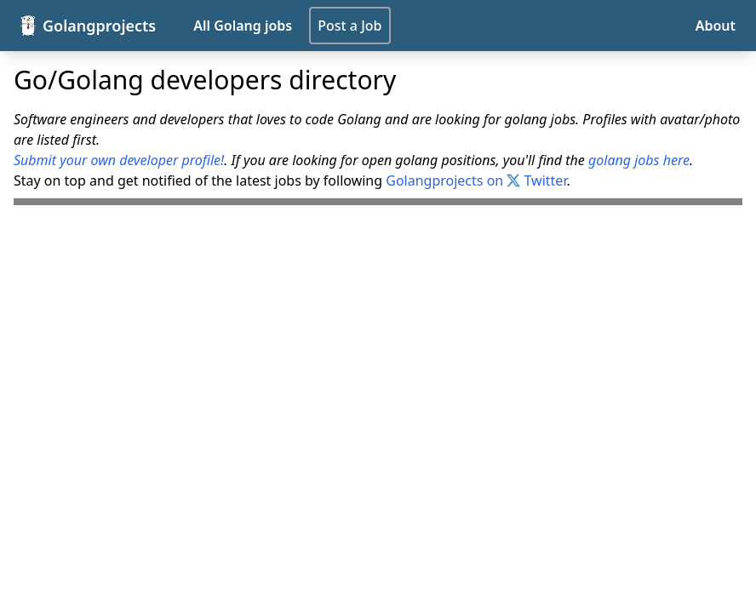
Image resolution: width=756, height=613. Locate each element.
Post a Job (349, 25)
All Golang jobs (242, 25)
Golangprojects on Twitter (476, 180)
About (716, 25)
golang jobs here (639, 160)
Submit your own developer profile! (119, 160)
